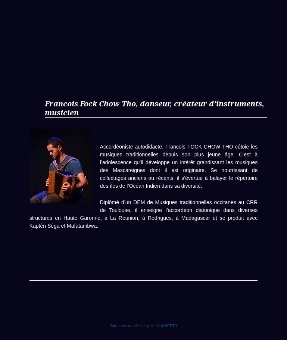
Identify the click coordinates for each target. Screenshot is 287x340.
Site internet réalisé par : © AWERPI (143, 326)
